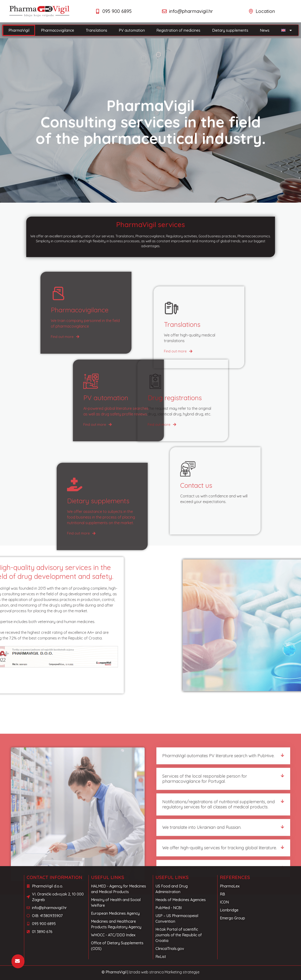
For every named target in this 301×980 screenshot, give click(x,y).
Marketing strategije (182, 972)
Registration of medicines (178, 30)
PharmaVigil (18, 30)
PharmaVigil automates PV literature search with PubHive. (218, 859)
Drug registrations (116, 398)
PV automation (132, 30)
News (264, 30)
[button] (223, 859)
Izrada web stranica (146, 972)
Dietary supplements (230, 30)
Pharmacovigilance (57, 30)
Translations (96, 30)
